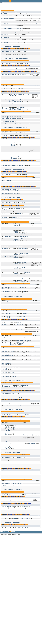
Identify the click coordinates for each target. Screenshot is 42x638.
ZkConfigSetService (5, 121)
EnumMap (12, 143)
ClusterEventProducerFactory (7, 189)
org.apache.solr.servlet (5, 39)
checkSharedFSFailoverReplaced (17, 94)
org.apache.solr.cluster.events (6, 20)
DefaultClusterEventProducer (7, 192)
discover (22, 246)
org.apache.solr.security (5, 37)
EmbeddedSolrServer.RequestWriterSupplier (9, 77)
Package (5, 531)
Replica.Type (16, 143)
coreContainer (25, 63)
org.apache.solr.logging (17, 397)
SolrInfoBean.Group (8, 447)
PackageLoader (19, 457)
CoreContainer (11, 10)
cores (24, 317)
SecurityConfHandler (5, 367)
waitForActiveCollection (20, 342)
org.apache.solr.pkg (4, 34)
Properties (11, 500)
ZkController (4, 122)
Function (17, 459)
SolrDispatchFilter (9, 52)
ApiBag (24, 51)
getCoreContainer (19, 68)
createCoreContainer (20, 499)
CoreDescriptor (11, 95)
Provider (3, 291)
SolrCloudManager (14, 157)
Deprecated (15, 531)
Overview (1, 531)
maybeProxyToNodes (20, 340)
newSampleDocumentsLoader (23, 385)
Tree (12, 531)
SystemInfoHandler (5, 372)
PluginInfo (7, 426)
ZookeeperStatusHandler (6, 376)
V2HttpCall (4, 52)
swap (22, 278)
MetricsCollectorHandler (6, 363)
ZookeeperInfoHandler (6, 373)
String (21, 74)
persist (22, 259)
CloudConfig (4, 123)
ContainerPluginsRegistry (6, 51)
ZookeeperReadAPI (5, 375)
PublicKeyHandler (5, 485)
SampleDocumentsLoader (6, 386)
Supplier (13, 123)
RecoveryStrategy (5, 99)
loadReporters (14, 443)
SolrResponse (12, 344)
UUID (24, 291)
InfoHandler (4, 359)
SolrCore (6, 440)
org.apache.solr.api (4, 13)
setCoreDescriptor (17, 403)
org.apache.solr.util (4, 42)
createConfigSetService (23, 236)
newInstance (26, 255)
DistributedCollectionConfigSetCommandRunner (10, 165)
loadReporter (14, 437)
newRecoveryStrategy (21, 107)
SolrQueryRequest (27, 340)
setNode (15, 405)
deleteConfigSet (17, 105)
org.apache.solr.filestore (17, 296)
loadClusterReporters (16, 428)
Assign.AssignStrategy (6, 147)
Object (18, 156)
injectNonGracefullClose (18, 527)
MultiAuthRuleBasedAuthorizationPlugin (9, 483)
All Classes (2, 2)
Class (8, 531)
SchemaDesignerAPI (5, 393)
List (16, 123)
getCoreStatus (19, 336)
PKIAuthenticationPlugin (6, 484)
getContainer (19, 213)
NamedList (3, 337)
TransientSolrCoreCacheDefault (7, 292)
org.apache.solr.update (10, 514)
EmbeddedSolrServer (5, 74)
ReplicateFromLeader (5, 118)
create (19, 99)
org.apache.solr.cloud (16, 81)
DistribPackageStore (5, 301)
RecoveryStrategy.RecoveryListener (15, 101)
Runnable (3, 460)
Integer (12, 144)
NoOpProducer (4, 180)
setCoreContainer (27, 272)
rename (22, 266)
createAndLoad (16, 208)
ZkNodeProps (22, 105)
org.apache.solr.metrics (5, 31)
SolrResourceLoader (17, 256)
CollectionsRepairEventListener (7, 190)
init (15, 425)
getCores (17, 501)
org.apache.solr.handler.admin (6, 26)
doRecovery (15, 518)
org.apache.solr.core (4, 23)
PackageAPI (4, 457)
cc (26, 174)
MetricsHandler (4, 365)
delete (22, 238)
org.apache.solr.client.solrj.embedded (7, 15)
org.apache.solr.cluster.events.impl (7, 21)
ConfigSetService (8, 236)
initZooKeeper (20, 253)
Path (20, 208)
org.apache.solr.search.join (17, 465)
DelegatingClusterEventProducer (7, 193)
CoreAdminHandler (5, 355)
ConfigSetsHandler (5, 351)
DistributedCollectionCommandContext (8, 163)
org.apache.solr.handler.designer (6, 28)
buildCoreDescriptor (25, 228)
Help (18, 531)
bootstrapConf (21, 224)
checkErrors (19, 322)
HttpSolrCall (4, 506)
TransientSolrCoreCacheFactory (7, 256)
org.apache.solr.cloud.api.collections (7, 18)
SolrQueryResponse (13, 341)
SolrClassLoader (5, 459)
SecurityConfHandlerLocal (6, 368)
